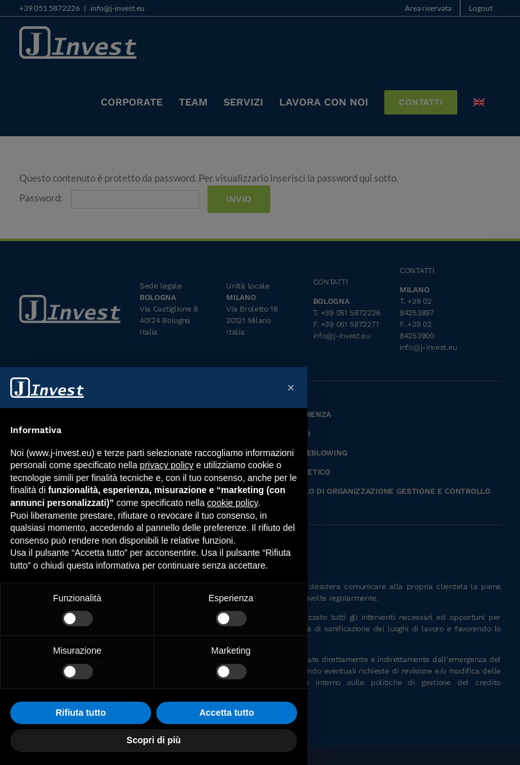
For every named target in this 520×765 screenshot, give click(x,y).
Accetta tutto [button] (226, 712)
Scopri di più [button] (154, 740)
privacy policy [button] (166, 465)
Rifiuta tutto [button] (81, 712)
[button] (290, 387)
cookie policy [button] (232, 503)
